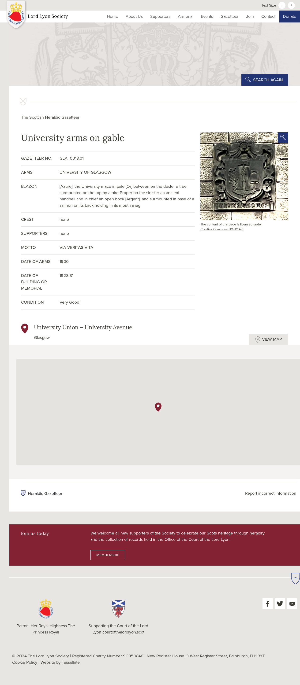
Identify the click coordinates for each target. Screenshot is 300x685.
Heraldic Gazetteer (41, 493)
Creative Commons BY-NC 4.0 (222, 229)
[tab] (268, 339)
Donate (289, 16)
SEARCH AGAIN (268, 80)
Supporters (160, 16)
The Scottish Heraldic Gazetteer (50, 117)
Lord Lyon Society (37, 16)
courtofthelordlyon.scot (123, 632)
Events (207, 16)
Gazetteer (230, 16)
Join (250, 16)
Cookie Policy (24, 662)
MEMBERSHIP (107, 555)
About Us (134, 16)
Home (112, 16)
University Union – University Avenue (83, 328)
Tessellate (71, 662)
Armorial (185, 16)
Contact (268, 16)
